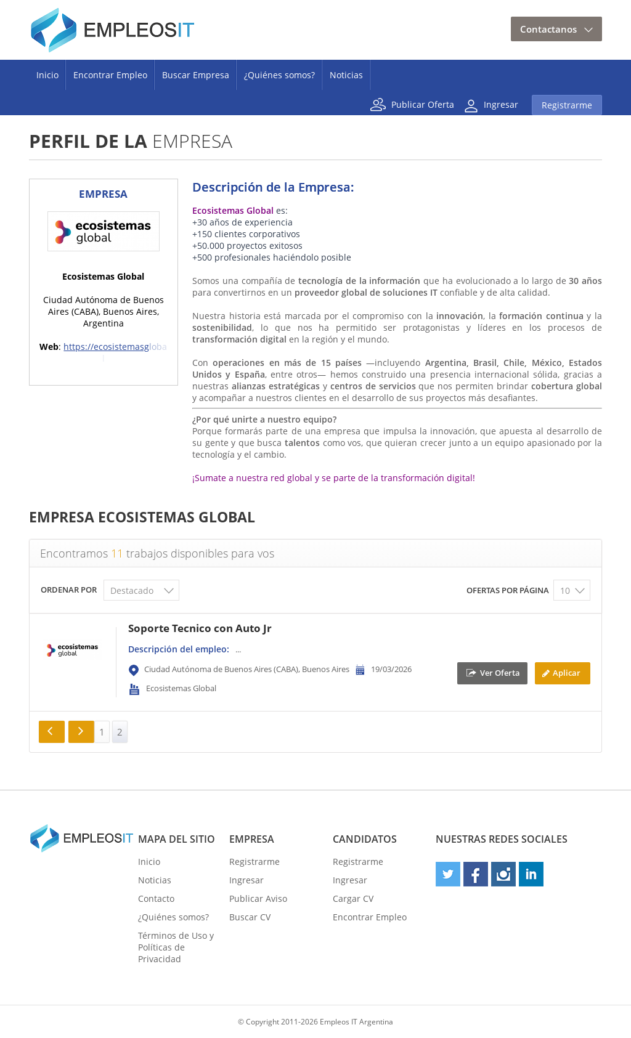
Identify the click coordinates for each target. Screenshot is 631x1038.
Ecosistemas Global (181, 688)
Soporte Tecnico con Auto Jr (200, 628)
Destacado (131, 590)
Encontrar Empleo (110, 75)
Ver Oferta (500, 672)
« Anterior (52, 732)
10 (565, 590)
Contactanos (548, 29)
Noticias (346, 75)
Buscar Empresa (195, 75)
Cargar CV (353, 898)
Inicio (47, 75)
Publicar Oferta (422, 104)
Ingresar (501, 104)
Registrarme (567, 105)
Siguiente (81, 732)
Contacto (156, 898)
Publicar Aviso (258, 898)
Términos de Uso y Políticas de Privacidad (176, 947)
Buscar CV (250, 917)
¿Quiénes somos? (279, 75)
